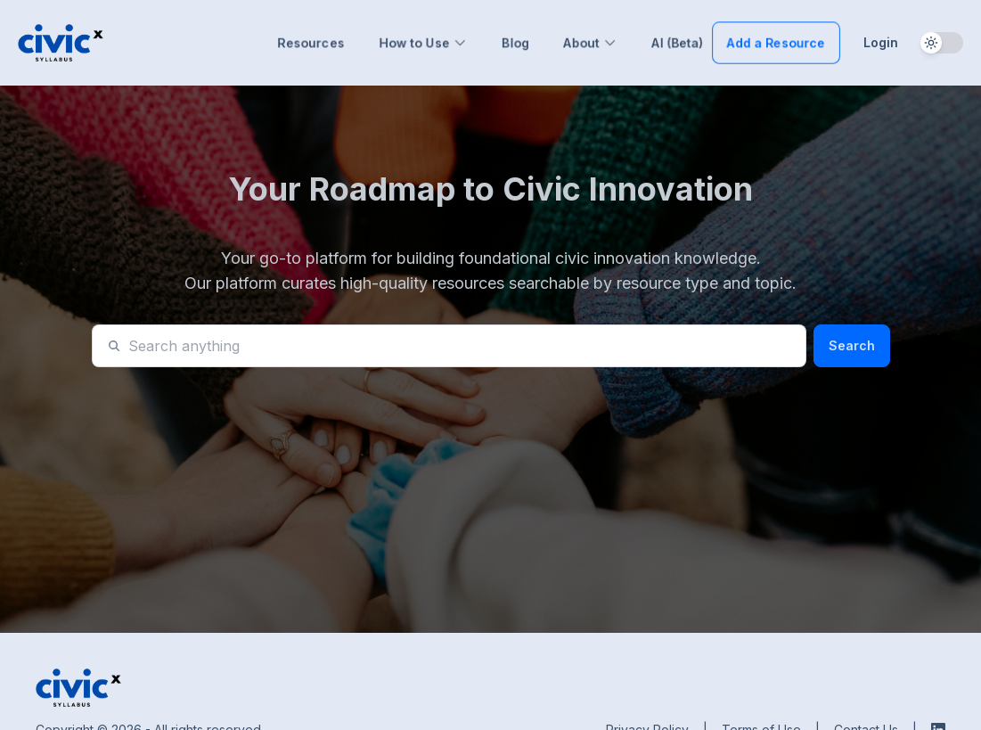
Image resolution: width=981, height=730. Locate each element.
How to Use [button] (423, 42)
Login (880, 42)
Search (852, 345)
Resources (311, 42)
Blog (515, 42)
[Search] (459, 346)
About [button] (590, 42)
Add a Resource (776, 42)
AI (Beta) (677, 42)
